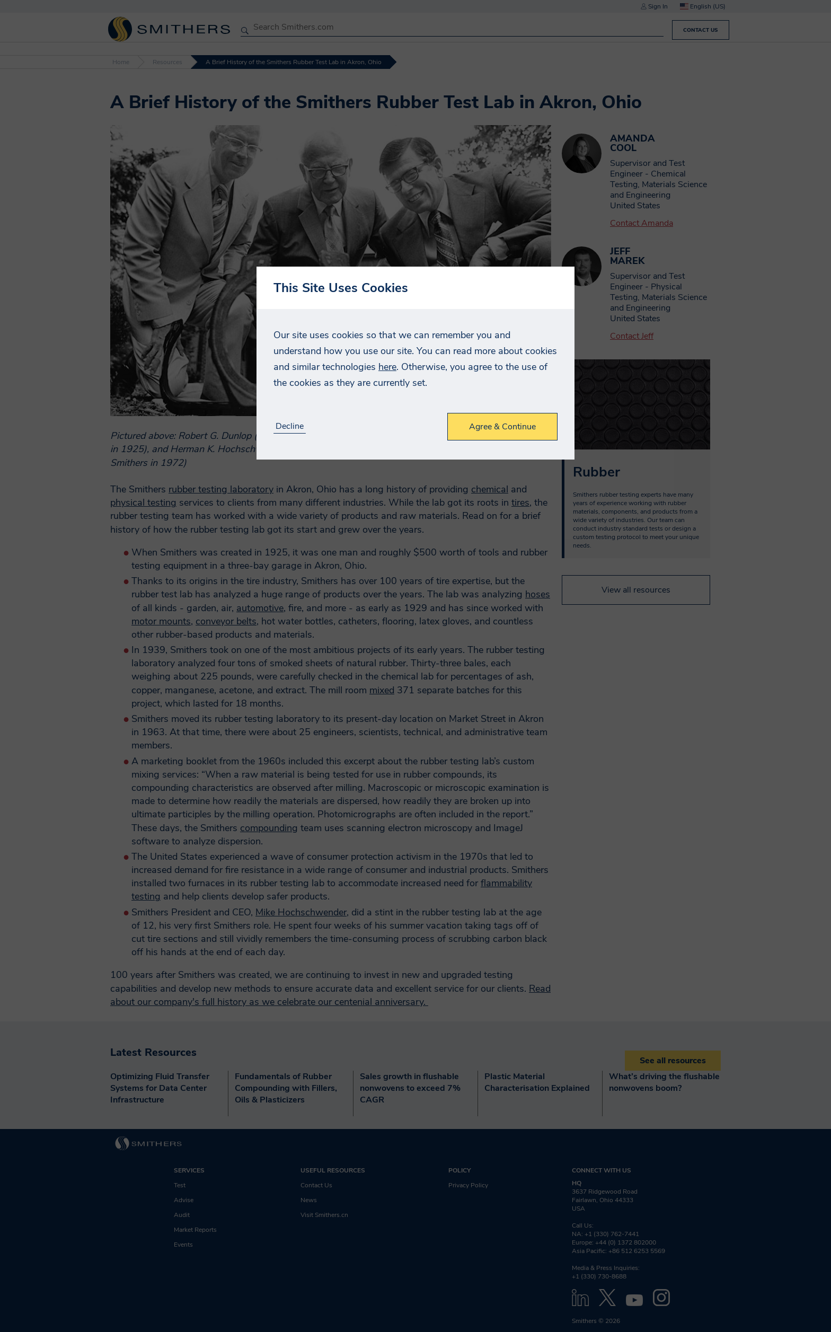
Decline (290, 426)
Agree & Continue (502, 427)
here (387, 366)
